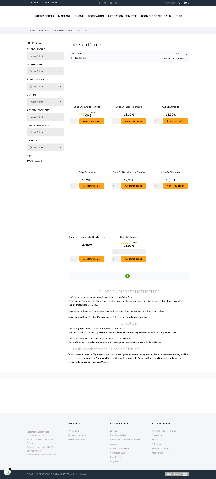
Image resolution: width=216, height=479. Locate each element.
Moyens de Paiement (120, 448)
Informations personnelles (164, 431)
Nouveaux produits (77, 435)
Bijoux (79, 15)
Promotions (73, 431)
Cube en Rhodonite (170, 172)
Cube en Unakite (170, 106)
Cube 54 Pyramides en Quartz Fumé (87, 236)
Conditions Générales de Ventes (125, 439)
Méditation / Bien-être (122, 15)
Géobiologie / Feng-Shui (156, 15)
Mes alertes (157, 452)
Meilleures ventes (76, 439)
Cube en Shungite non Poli (87, 106)
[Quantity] (74, 121)
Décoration (96, 15)
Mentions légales (118, 435)
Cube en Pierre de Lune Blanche (129, 172)
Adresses (156, 444)
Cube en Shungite (129, 236)
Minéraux (64, 15)
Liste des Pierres (43, 15)
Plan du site (115, 457)
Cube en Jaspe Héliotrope (129, 106)
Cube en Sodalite (87, 172)
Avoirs (155, 439)
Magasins (114, 461)
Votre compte (161, 423)
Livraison (114, 431)
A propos (114, 444)
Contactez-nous (117, 452)
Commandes (157, 435)
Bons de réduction (160, 448)
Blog (179, 15)
